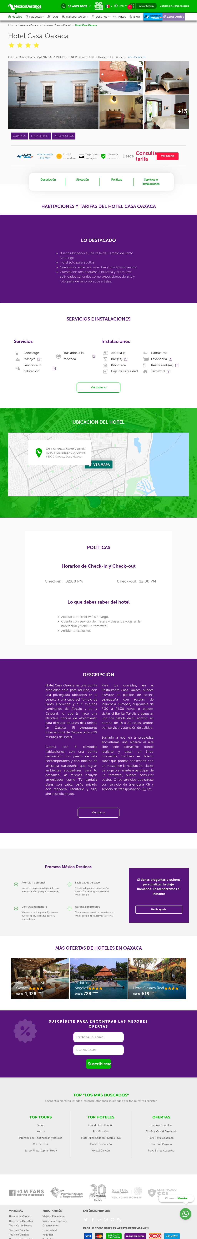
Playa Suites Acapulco (161, 1150)
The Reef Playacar (161, 1144)
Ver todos (98, 387)
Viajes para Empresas (55, 1221)
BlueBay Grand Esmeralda (161, 1131)
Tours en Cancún (19, 1230)
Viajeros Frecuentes (54, 1216)
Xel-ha (41, 1131)
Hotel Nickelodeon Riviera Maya (101, 1138)
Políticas (116, 179)
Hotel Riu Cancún (101, 1144)
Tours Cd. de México (20, 1225)
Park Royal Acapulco (161, 1138)
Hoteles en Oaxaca (28, 25)
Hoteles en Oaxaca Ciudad (57, 25)
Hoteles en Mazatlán (21, 1221)
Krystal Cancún (101, 1150)
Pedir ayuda (158, 909)
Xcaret (41, 1125)
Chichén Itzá (40, 1144)
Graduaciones (51, 1225)
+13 (182, 111)
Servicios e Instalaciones (150, 181)
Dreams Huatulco (161, 1125)
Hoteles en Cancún (20, 1216)
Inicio (11, 25)
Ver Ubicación (136, 57)
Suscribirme (99, 1063)
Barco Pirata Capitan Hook (40, 1150)
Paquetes (48, 1234)
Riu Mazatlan (101, 1131)
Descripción (48, 179)
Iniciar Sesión (146, 5)
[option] (40, 980)
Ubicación (82, 179)
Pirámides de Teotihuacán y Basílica (40, 1138)
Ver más (98, 812)
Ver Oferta (167, 156)
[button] (77, 16)
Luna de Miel (50, 1230)
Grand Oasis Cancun (100, 1125)
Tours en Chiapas (19, 1234)
